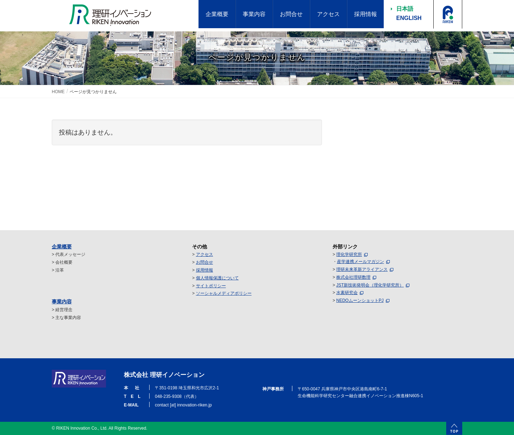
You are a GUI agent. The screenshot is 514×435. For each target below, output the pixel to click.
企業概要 (62, 246)
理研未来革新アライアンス (362, 269)
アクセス (204, 254)
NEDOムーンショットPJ (360, 300)
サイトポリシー (211, 285)
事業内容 (62, 301)
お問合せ (204, 262)
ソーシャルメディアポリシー (224, 293)
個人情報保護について (217, 277)
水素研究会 (347, 292)
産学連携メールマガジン (360, 261)
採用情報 (204, 270)
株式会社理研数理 (353, 277)
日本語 (404, 9)
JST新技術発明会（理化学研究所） (370, 285)
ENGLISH (409, 18)
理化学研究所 (349, 254)
